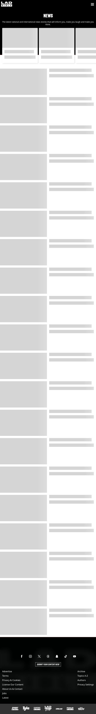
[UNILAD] (59, 708)
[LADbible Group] (48, 708)
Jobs (4, 693)
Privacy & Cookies (11, 680)
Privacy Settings (86, 684)
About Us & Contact (12, 688)
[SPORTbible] (15, 708)
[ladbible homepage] (6, 4)
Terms (5, 675)
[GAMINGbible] (37, 708)
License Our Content (12, 684)
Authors (82, 680)
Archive (81, 671)
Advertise (7, 671)
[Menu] (92, 4)
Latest (5, 697)
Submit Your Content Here (48, 664)
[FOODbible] (70, 708)
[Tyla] (26, 708)
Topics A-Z (83, 675)
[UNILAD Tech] (81, 708)
